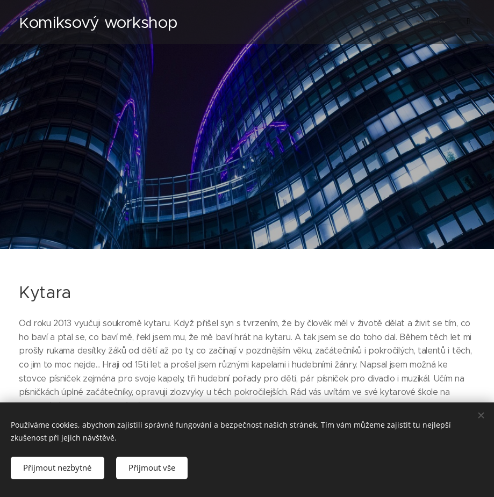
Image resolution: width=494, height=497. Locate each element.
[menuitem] (357, 22)
